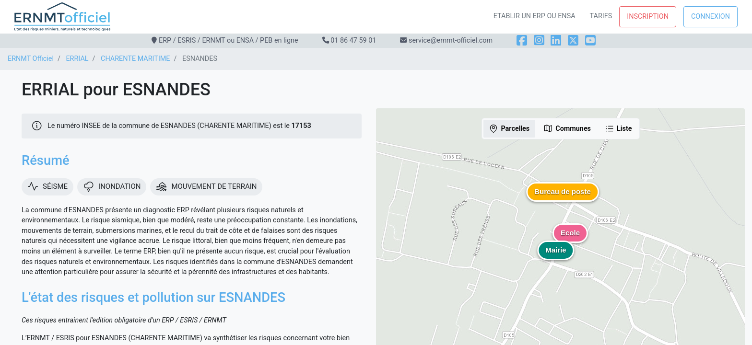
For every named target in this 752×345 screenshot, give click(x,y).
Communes (567, 128)
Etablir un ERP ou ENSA (535, 16)
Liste (618, 128)
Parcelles (509, 128)
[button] (562, 199)
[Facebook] (522, 40)
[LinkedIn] (556, 40)
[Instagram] (539, 40)
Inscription (648, 16)
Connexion (710, 16)
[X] (573, 40)
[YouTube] (590, 40)
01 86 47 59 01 (353, 40)
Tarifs (601, 16)
